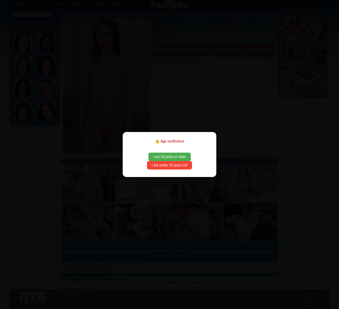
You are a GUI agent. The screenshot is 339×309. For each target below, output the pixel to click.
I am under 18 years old (169, 165)
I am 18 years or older (169, 156)
